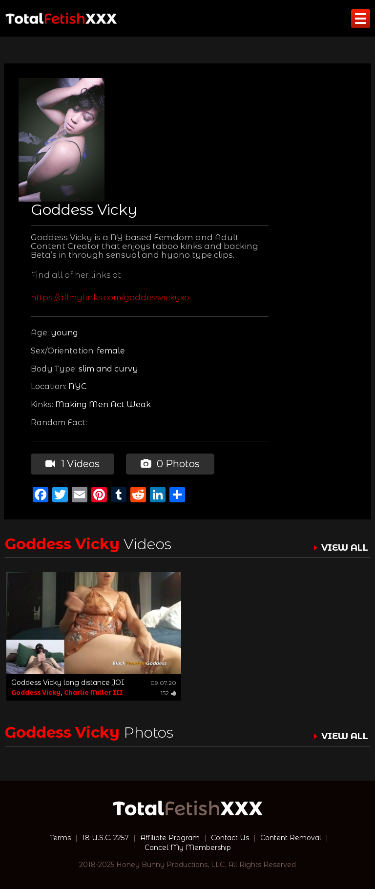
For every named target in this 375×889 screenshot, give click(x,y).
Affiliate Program (170, 837)
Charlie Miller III (93, 692)
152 (168, 693)
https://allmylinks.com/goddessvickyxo (110, 297)
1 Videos (72, 464)
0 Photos (170, 464)
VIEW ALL (344, 547)
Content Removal (290, 837)
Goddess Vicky (36, 692)
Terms (60, 837)
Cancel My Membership (188, 847)
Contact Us (230, 837)
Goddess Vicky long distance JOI (68, 682)
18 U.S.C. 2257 (105, 837)
